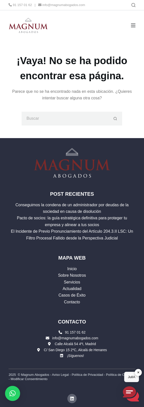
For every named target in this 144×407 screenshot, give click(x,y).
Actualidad (72, 289)
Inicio (72, 269)
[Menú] (133, 25)
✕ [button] (138, 372)
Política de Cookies (120, 375)
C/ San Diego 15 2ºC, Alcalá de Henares (75, 350)
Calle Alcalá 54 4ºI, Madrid (75, 344)
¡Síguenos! (75, 356)
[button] (12, 393)
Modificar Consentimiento (29, 379)
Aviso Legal (60, 375)
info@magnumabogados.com (61, 5)
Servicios (72, 282)
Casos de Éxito (72, 295)
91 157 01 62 (20, 5)
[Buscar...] (65, 119)
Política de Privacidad (87, 375)
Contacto (72, 302)
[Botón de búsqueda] (115, 119)
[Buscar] (133, 5)
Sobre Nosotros (72, 275)
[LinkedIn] (72, 398)
